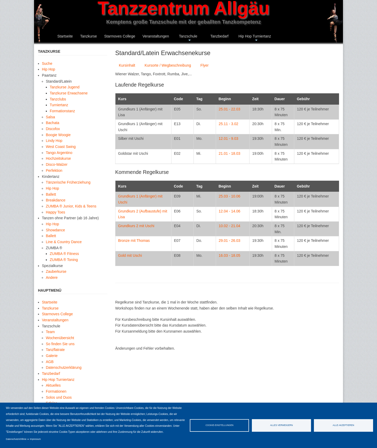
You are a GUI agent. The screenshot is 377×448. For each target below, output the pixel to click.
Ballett (51, 194)
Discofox (53, 129)
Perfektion (54, 170)
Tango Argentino (59, 153)
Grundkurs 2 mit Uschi (136, 226)
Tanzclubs (58, 99)
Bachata (52, 123)
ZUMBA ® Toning (64, 260)
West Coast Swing (61, 147)
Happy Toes (55, 212)
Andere (52, 277)
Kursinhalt (127, 65)
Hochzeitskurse (58, 158)
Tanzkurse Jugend (65, 87)
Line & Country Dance (64, 242)
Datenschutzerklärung (63, 367)
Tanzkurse (88, 36)
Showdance (55, 230)
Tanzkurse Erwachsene (69, 93)
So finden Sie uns (60, 344)
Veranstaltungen (155, 36)
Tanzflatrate (55, 350)
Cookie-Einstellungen (220, 425)
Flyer (205, 65)
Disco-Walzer (57, 164)
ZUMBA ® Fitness (64, 254)
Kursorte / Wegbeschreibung (168, 65)
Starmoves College (119, 36)
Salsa (50, 117)
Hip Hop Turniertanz (255, 38)
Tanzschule (188, 38)
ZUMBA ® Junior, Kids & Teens (71, 206)
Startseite (65, 36)
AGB (50, 362)
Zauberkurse (56, 271)
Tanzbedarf (219, 36)
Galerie (52, 356)
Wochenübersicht (60, 338)
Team (50, 332)
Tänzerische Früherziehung (68, 182)
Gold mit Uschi (130, 255)
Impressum (35, 439)
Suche (47, 63)
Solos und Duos (59, 397)
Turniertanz (59, 105)
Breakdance (55, 200)
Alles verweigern (281, 425)
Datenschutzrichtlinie (16, 439)
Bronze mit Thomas (134, 240)
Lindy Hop (54, 140)
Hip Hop (48, 69)
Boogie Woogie (58, 135)
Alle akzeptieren (343, 425)
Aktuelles (53, 385)
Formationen (56, 391)
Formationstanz (62, 111)
